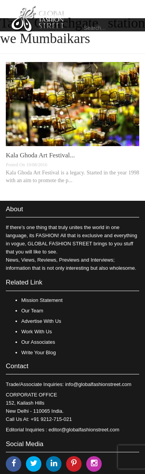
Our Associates (38, 342)
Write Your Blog (38, 352)
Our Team (32, 311)
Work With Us (36, 331)
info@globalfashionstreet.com (98, 384)
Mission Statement (42, 300)
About (14, 209)
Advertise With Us (41, 321)
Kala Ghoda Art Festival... (40, 155)
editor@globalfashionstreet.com (84, 430)
